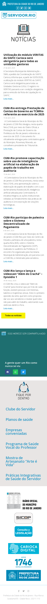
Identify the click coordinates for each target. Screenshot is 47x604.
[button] (13, 315)
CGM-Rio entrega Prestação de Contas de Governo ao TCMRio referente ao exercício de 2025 (24, 111)
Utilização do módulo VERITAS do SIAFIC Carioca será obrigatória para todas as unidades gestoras (23, 59)
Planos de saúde (19, 419)
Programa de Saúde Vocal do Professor (22, 445)
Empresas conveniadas (16, 431)
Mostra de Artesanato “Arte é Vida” (21, 461)
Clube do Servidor (20, 409)
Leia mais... (9, 98)
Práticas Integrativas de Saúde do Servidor (23, 477)
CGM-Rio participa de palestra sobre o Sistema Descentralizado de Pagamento (24, 222)
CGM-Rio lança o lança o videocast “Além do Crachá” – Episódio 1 (23, 274)
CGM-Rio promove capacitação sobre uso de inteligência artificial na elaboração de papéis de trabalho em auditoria (24, 164)
